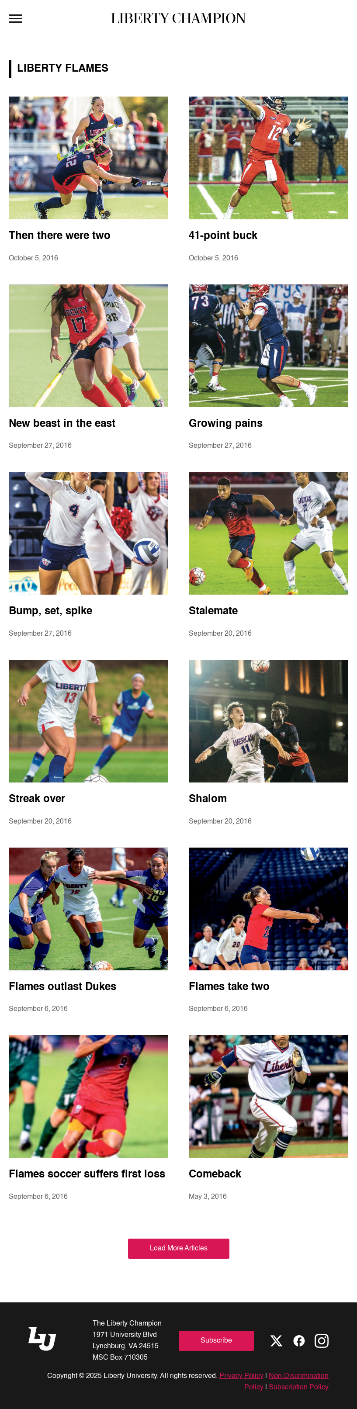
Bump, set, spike (50, 611)
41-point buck (223, 236)
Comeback (215, 1175)
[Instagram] (322, 1341)
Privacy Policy (241, 1376)
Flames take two (229, 987)
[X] (276, 1341)
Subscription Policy (299, 1387)
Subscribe (216, 1340)
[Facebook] (299, 1341)
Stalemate (213, 611)
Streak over (37, 799)
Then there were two (60, 236)
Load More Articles (179, 1248)
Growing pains (226, 424)
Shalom (208, 799)
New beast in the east (62, 424)
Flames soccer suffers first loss (87, 1175)
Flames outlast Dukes (62, 987)
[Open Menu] (15, 18)
